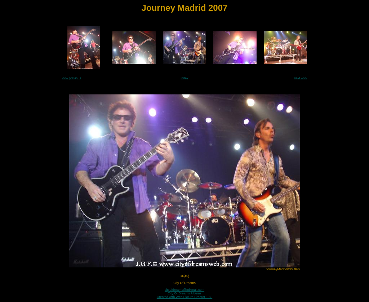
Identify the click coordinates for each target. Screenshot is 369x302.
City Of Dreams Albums (184, 293)
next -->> (300, 78)
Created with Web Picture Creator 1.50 (184, 297)
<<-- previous (71, 78)
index (184, 78)
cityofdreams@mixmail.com (184, 290)
